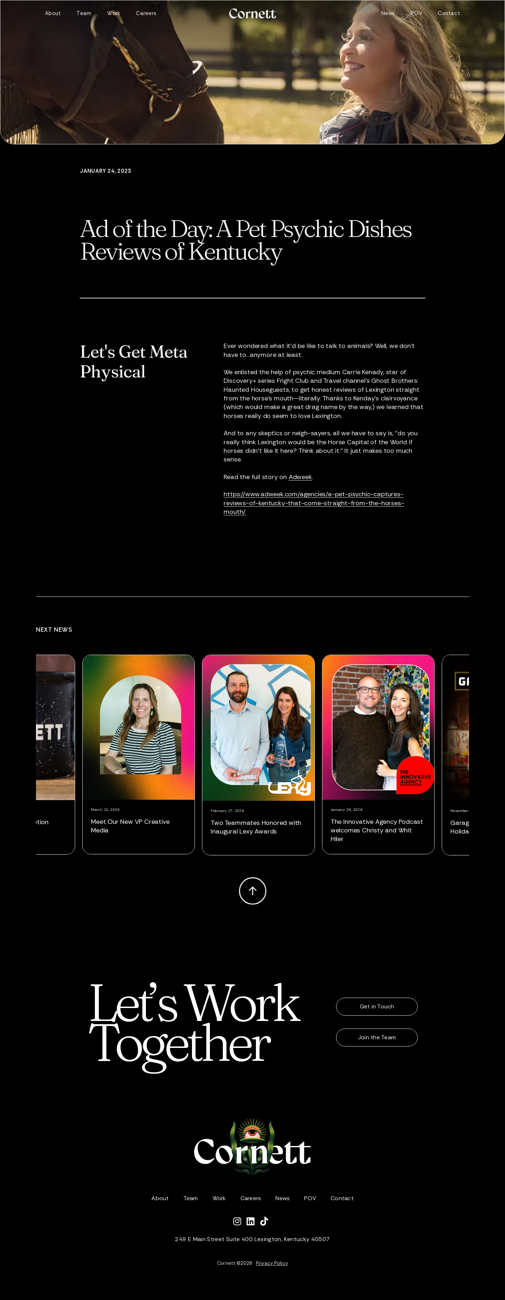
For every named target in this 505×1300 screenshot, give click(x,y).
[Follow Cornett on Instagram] (240, 1222)
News (388, 13)
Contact (449, 13)
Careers (146, 13)
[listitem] (141, 754)
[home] (252, 13)
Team (84, 13)
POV (416, 13)
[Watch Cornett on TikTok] (266, 1222)
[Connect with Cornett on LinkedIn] (253, 1222)
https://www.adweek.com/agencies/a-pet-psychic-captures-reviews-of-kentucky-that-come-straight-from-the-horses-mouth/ (314, 503)
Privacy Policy (272, 1263)
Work (113, 13)
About (53, 13)
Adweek (300, 477)
